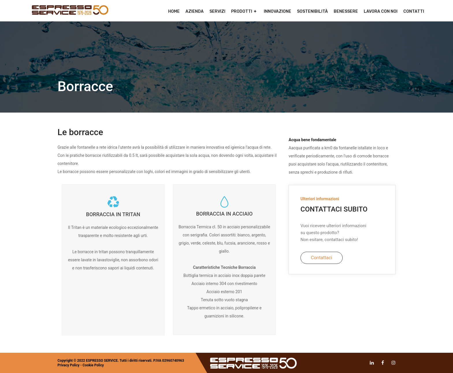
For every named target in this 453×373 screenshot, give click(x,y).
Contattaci (321, 257)
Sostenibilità (312, 11)
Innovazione (277, 11)
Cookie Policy (93, 365)
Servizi (217, 11)
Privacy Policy (68, 365)
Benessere (346, 11)
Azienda (194, 11)
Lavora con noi (381, 11)
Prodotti (241, 11)
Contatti (413, 11)
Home (174, 11)
